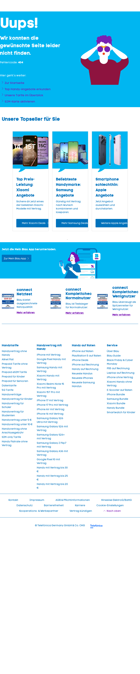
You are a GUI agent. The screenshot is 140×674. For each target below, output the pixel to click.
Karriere (80, 505)
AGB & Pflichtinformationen (73, 500)
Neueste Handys (82, 373)
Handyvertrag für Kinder (17, 399)
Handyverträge (11, 394)
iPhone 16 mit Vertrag (50, 413)
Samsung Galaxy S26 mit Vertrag (52, 428)
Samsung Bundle (117, 399)
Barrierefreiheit (54, 505)
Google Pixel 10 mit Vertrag (48, 461)
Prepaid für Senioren (15, 381)
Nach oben (114, 510)
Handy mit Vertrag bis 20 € (52, 486)
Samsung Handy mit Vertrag (49, 369)
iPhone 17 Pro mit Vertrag (52, 404)
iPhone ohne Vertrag (120, 377)
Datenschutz (24, 505)
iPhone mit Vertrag (48, 354)
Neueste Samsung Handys (83, 384)
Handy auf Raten (83, 345)
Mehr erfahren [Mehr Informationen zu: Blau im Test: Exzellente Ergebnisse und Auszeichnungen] (26, 312)
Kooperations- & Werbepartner (38, 510)
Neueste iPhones (82, 378)
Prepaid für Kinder (13, 376)
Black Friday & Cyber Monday (120, 362)
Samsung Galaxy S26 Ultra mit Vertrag (50, 420)
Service (112, 345)
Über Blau (113, 351)
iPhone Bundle (116, 394)
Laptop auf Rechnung (120, 372)
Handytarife (10, 345)
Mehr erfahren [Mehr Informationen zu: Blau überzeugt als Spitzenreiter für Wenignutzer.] (121, 314)
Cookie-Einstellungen (110, 505)
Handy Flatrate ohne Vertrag (15, 443)
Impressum (36, 500)
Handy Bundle (115, 407)
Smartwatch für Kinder (121, 412)
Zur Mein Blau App (15, 258)
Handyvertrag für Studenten (13, 413)
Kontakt (13, 500)
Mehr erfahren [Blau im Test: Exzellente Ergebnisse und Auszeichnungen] (75, 312)
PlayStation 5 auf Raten (86, 355)
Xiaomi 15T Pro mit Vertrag (48, 394)
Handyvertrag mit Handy (49, 347)
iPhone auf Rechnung (85, 364)
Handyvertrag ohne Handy (14, 353)
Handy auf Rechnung (85, 369)
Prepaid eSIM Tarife (14, 372)
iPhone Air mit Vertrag (50, 409)
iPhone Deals (80, 360)
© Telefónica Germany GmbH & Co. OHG (60, 525)
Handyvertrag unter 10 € (17, 424)
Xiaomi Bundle (116, 403)
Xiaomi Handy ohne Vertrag (119, 383)
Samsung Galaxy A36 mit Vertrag (52, 453)
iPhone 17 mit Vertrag (50, 400)
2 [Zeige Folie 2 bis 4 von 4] (73, 239)
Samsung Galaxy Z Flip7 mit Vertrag (51, 444)
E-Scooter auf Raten (119, 390)
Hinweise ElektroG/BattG (116, 500)
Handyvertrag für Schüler (13, 405)
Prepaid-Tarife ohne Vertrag (15, 365)
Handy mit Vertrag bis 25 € (52, 477)
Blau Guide (114, 355)
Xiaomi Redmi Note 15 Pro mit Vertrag (50, 385)
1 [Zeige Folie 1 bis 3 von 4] (67, 239)
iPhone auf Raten (82, 351)
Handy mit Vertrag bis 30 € (52, 469)
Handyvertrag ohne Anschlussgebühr (14, 430)
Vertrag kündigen (81, 510)
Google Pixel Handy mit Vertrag (51, 361)
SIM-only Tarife (11, 437)
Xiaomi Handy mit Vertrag (48, 377)
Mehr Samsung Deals (74, 223)
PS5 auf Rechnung (118, 368)
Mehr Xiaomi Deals (34, 223)
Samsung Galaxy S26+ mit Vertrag (51, 436)
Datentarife (9, 385)
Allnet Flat (8, 359)
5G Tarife (7, 390)
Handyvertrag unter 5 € (17, 419)
